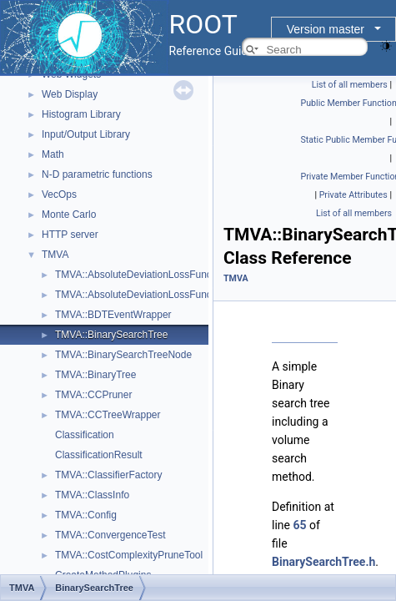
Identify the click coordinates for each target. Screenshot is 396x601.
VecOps (59, 194)
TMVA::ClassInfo (92, 495)
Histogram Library (81, 114)
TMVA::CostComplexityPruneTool (129, 555)
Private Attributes (353, 194)
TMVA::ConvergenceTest (110, 535)
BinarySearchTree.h (323, 561)
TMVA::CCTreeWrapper (107, 415)
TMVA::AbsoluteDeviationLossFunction (141, 274)
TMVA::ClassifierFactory (108, 475)
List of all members (350, 84)
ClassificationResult (99, 455)
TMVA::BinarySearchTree (111, 335)
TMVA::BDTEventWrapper (113, 315)
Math (53, 154)
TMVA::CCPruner (93, 395)
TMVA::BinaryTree (95, 375)
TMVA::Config (86, 515)
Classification (84, 435)
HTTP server (70, 234)
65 (299, 525)
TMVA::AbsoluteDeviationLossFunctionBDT (151, 294)
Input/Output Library (86, 134)
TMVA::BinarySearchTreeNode (123, 355)
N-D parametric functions (97, 174)
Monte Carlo (69, 214)
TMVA (55, 254)
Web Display (70, 94)
